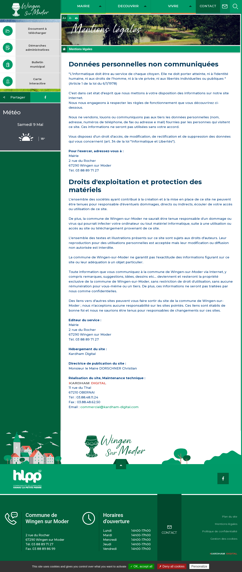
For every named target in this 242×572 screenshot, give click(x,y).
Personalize (199, 566)
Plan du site (229, 516)
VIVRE (173, 6)
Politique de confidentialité (219, 531)
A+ (64, 18)
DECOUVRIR (128, 6)
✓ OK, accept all (141, 566)
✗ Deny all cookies (172, 566)
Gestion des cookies (223, 538)
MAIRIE (83, 6)
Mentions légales (226, 524)
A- (70, 18)
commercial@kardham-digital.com (109, 407)
